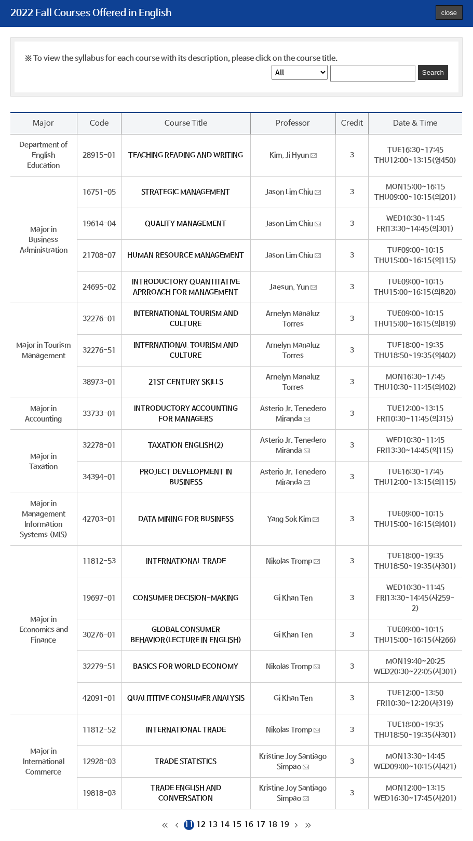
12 (201, 824)
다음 (296, 825)
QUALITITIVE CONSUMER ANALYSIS (186, 698)
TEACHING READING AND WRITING (185, 155)
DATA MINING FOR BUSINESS (186, 519)
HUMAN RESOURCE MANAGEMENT (185, 255)
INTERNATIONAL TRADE (186, 561)
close (449, 13)
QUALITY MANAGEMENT (185, 224)
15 (236, 824)
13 (213, 824)
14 (224, 824)
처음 (165, 825)
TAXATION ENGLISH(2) (186, 445)
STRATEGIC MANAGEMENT (185, 192)
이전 (177, 825)
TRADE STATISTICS (186, 761)
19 (284, 824)
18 (272, 824)
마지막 (308, 825)
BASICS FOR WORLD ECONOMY (185, 666)
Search (433, 72)
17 (260, 824)
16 (248, 824)
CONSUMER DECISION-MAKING (185, 598)
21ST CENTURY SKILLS (185, 382)
